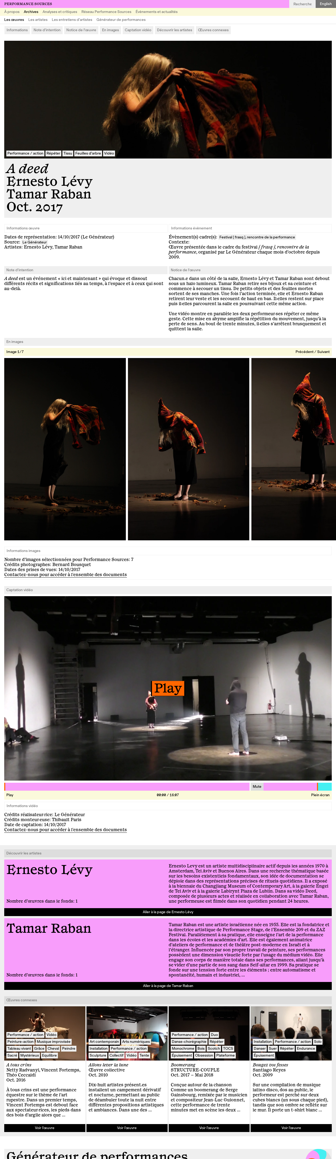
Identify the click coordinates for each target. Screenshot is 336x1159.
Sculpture (98, 1055)
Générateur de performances (121, 19)
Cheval (53, 1048)
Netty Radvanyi (22, 1070)
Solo (317, 1041)
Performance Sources (28, 4)
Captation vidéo (138, 30)
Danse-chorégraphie (189, 1041)
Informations (17, 30)
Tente (144, 1055)
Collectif (116, 1055)
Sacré (12, 1055)
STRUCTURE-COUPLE (195, 1070)
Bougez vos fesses (270, 1065)
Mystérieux (29, 1055)
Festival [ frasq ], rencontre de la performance (257, 237)
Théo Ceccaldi (21, 1075)
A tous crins (18, 1065)
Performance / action (25, 153)
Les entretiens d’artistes (72, 19)
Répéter (53, 153)
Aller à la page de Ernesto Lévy (168, 912)
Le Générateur (34, 242)
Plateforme (225, 1055)
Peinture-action (20, 1041)
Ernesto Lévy (49, 181)
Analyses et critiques (60, 12)
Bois (201, 1048)
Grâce (39, 1048)
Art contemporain (104, 1041)
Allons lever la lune (108, 1065)
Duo (214, 1035)
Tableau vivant (19, 1048)
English (326, 4)
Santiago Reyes (269, 1070)
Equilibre (49, 1055)
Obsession (204, 1055)
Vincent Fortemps (60, 1070)
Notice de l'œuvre (81, 30)
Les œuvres (14, 19)
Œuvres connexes (213, 30)
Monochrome (183, 1048)
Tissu (67, 153)
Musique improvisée (54, 1041)
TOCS (228, 1048)
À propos (12, 12)
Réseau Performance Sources (106, 12)
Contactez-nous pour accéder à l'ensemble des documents (65, 574)
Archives (31, 12)
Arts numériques (136, 1041)
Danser (260, 1048)
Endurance (306, 1048)
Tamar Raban (48, 194)
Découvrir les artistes (174, 30)
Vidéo (109, 153)
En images (110, 30)
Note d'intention (47, 30)
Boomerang (183, 1065)
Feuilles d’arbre (88, 153)
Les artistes (38, 19)
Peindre (68, 1048)
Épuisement (182, 1055)
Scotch (214, 1048)
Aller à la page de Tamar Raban (168, 986)
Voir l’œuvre (44, 1128)
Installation (99, 1048)
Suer (273, 1048)
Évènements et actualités (157, 12)
